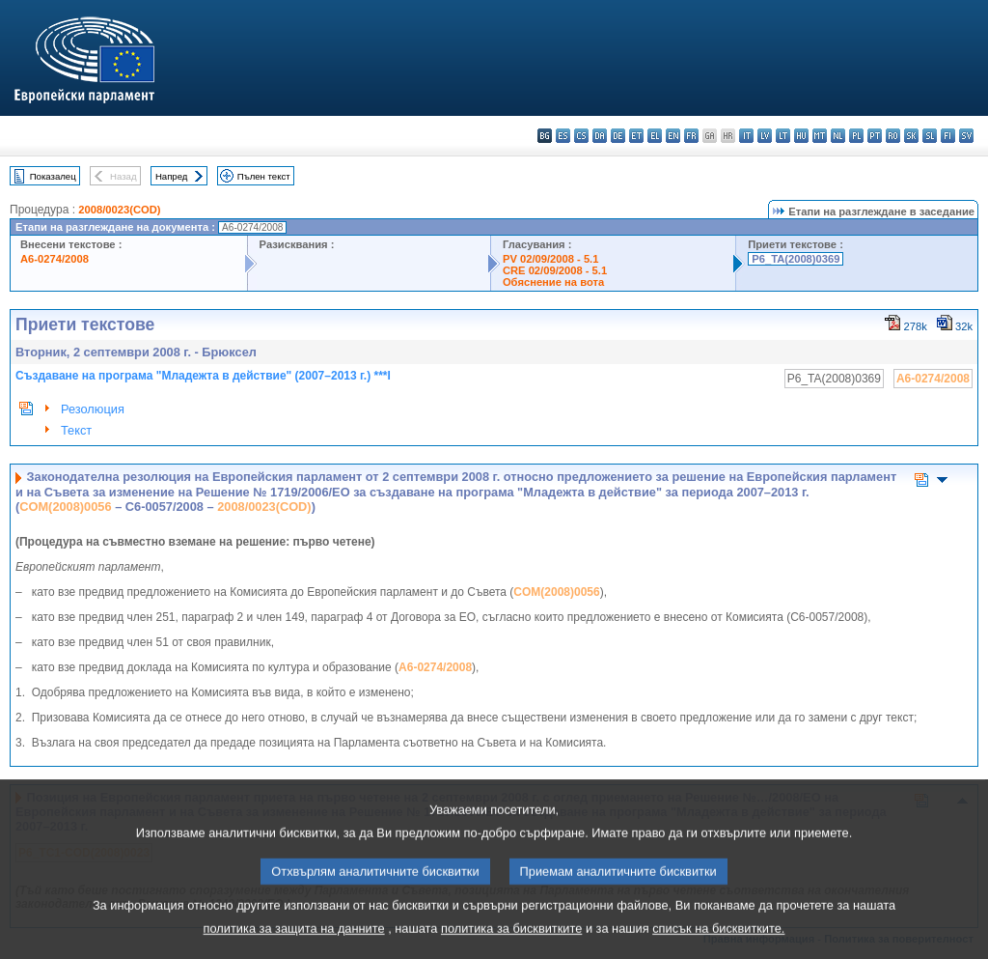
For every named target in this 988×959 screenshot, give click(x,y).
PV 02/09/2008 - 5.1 (551, 259)
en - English (673, 135)
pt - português (874, 135)
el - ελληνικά (654, 135)
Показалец (53, 176)
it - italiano (746, 135)
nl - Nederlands (838, 135)
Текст (76, 430)
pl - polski (856, 135)
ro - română (893, 135)
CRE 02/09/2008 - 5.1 (555, 270)
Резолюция (92, 409)
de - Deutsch (618, 135)
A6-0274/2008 (54, 259)
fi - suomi (948, 135)
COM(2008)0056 (65, 506)
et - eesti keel (636, 135)
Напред (171, 176)
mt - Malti (819, 135)
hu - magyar (801, 135)
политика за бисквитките (511, 945)
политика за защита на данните (294, 945)
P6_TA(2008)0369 (795, 259)
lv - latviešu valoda (764, 135)
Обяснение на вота (553, 282)
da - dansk (599, 135)
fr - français (691, 135)
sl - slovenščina (929, 135)
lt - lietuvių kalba (783, 135)
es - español (563, 135)
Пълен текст (263, 176)
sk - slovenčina (911, 135)
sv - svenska (966, 135)
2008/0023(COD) (119, 209)
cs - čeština (581, 135)
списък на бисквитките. (718, 945)
